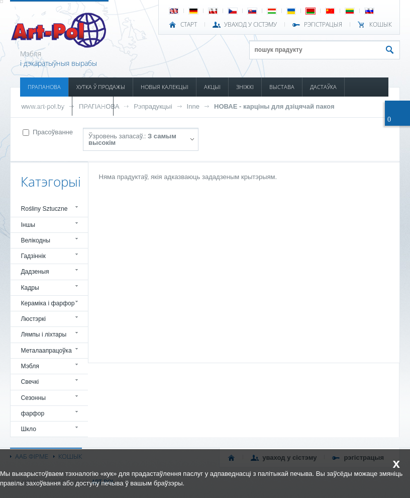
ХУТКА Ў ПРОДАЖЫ (100, 87)
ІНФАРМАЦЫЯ (46, 106)
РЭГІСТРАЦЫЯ (323, 24)
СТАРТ (188, 24)
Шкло (28, 429)
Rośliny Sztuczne (44, 208)
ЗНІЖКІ (245, 87)
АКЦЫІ (212, 87)
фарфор (32, 413)
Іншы (28, 224)
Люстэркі (33, 318)
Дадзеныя (35, 271)
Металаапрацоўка (46, 350)
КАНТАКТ (132, 106)
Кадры (30, 287)
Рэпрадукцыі (153, 106)
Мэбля (30, 366)
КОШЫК (380, 24)
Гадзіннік (33, 256)
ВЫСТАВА (281, 87)
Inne (193, 106)
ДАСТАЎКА (323, 87)
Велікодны (35, 240)
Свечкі (30, 381)
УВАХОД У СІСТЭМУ (250, 24)
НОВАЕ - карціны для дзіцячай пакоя (274, 106)
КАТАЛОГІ (93, 106)
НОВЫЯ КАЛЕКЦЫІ (164, 87)
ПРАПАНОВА (44, 87)
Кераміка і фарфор (47, 303)
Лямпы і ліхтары (43, 334)
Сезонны (33, 397)
